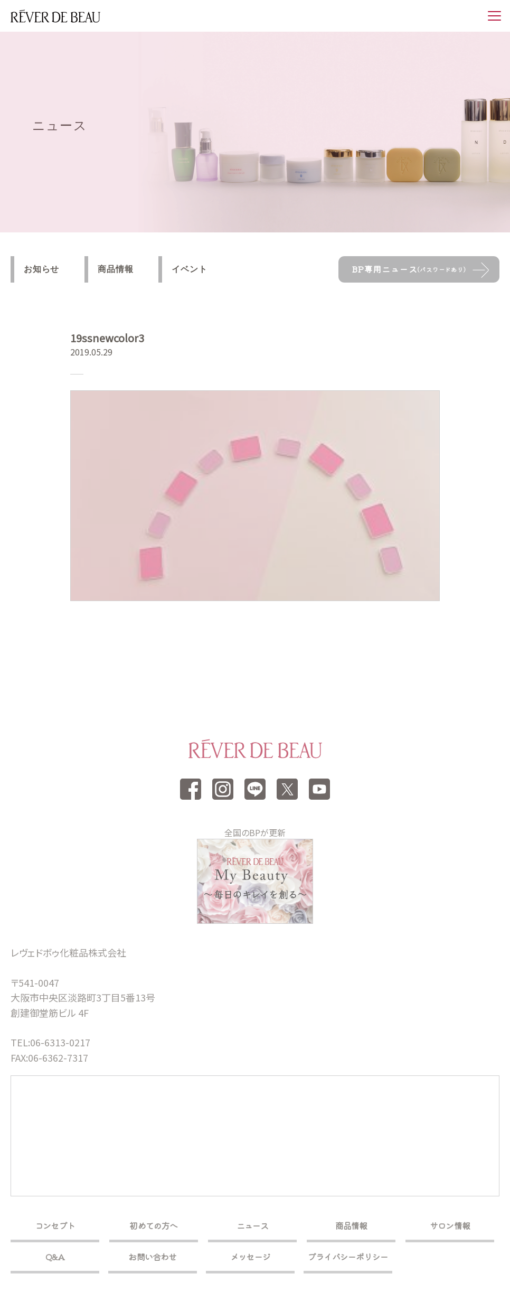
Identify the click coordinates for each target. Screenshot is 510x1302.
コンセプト (55, 1225)
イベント (189, 269)
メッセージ (250, 1256)
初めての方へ (153, 1225)
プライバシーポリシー (348, 1256)
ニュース (253, 1225)
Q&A (54, 1256)
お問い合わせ (152, 1256)
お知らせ (41, 269)
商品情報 (115, 269)
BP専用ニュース (409, 269)
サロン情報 (450, 1225)
